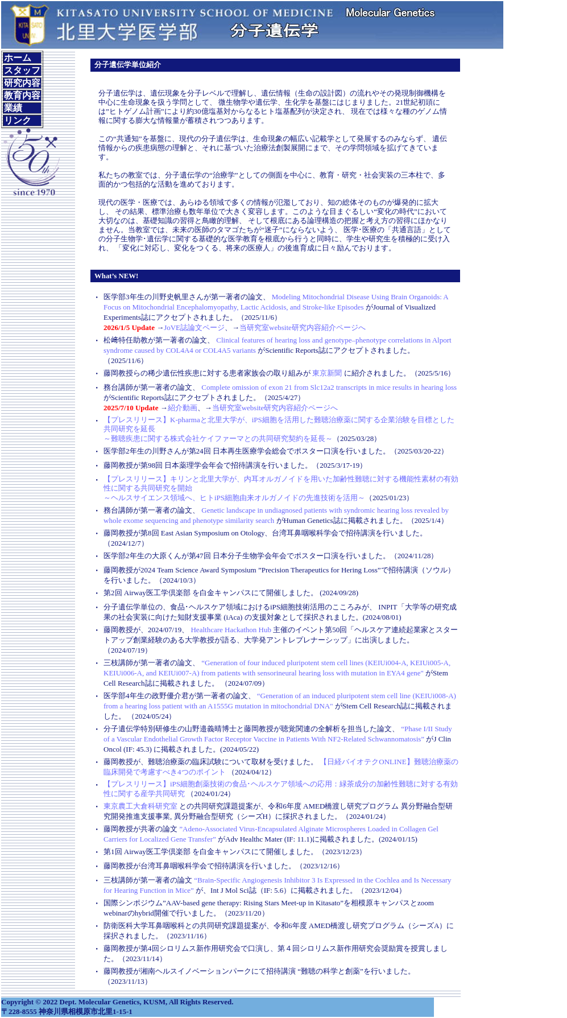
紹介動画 (182, 407)
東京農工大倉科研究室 (140, 806)
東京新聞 (327, 373)
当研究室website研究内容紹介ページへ (302, 327)
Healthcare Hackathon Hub (231, 629)
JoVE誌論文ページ (194, 327)
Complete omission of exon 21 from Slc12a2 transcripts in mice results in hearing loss (329, 387)
